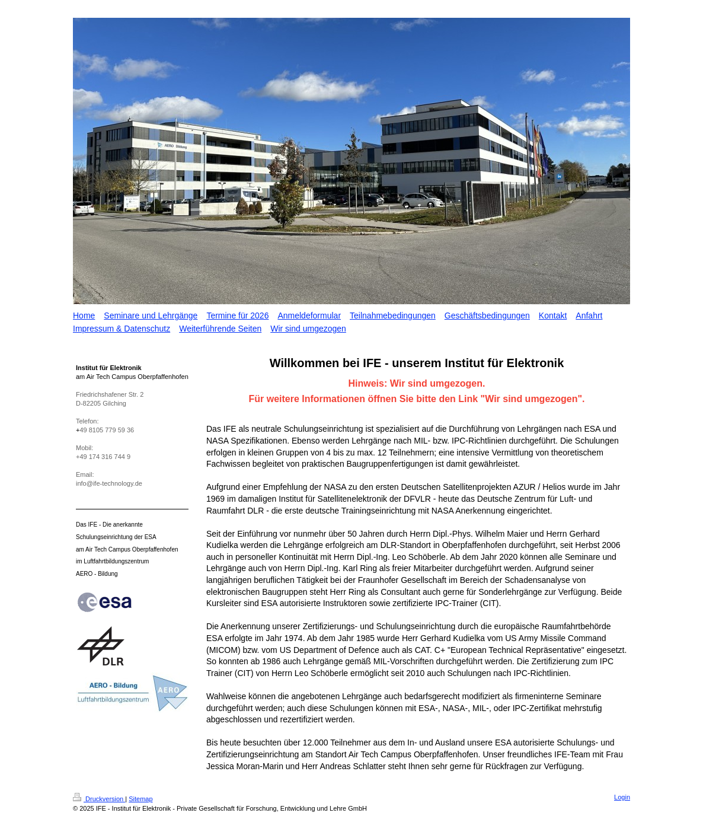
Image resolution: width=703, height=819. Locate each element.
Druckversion (99, 798)
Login (622, 797)
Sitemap (140, 798)
